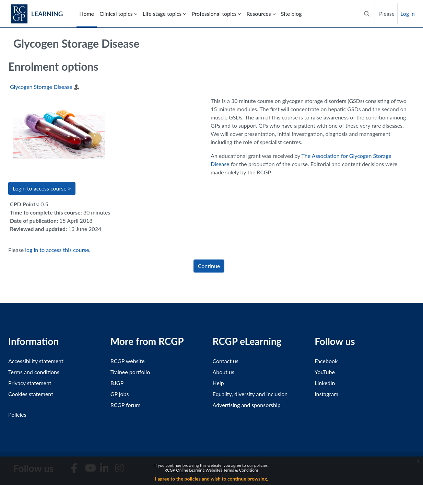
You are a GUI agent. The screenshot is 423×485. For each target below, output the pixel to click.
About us (223, 372)
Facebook (326, 361)
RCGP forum (125, 405)
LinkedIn (325, 383)
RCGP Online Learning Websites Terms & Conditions (211, 470)
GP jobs (119, 394)
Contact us (225, 361)
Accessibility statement (35, 361)
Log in (407, 13)
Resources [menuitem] (258, 13)
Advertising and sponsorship (247, 405)
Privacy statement (29, 383)
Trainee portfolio (130, 372)
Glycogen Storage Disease (41, 86)
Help (218, 383)
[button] (366, 13)
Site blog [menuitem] (291, 13)
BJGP (117, 383)
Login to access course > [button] (42, 188)
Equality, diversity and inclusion (250, 394)
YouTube (325, 372)
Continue (209, 266)
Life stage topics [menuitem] (162, 13)
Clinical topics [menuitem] (116, 13)
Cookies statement (30, 394)
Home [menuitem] (86, 13)
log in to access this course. (57, 249)
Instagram (326, 394)
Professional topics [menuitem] (213, 13)
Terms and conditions (33, 372)
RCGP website (127, 361)
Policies (17, 414)
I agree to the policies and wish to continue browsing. (211, 479)
